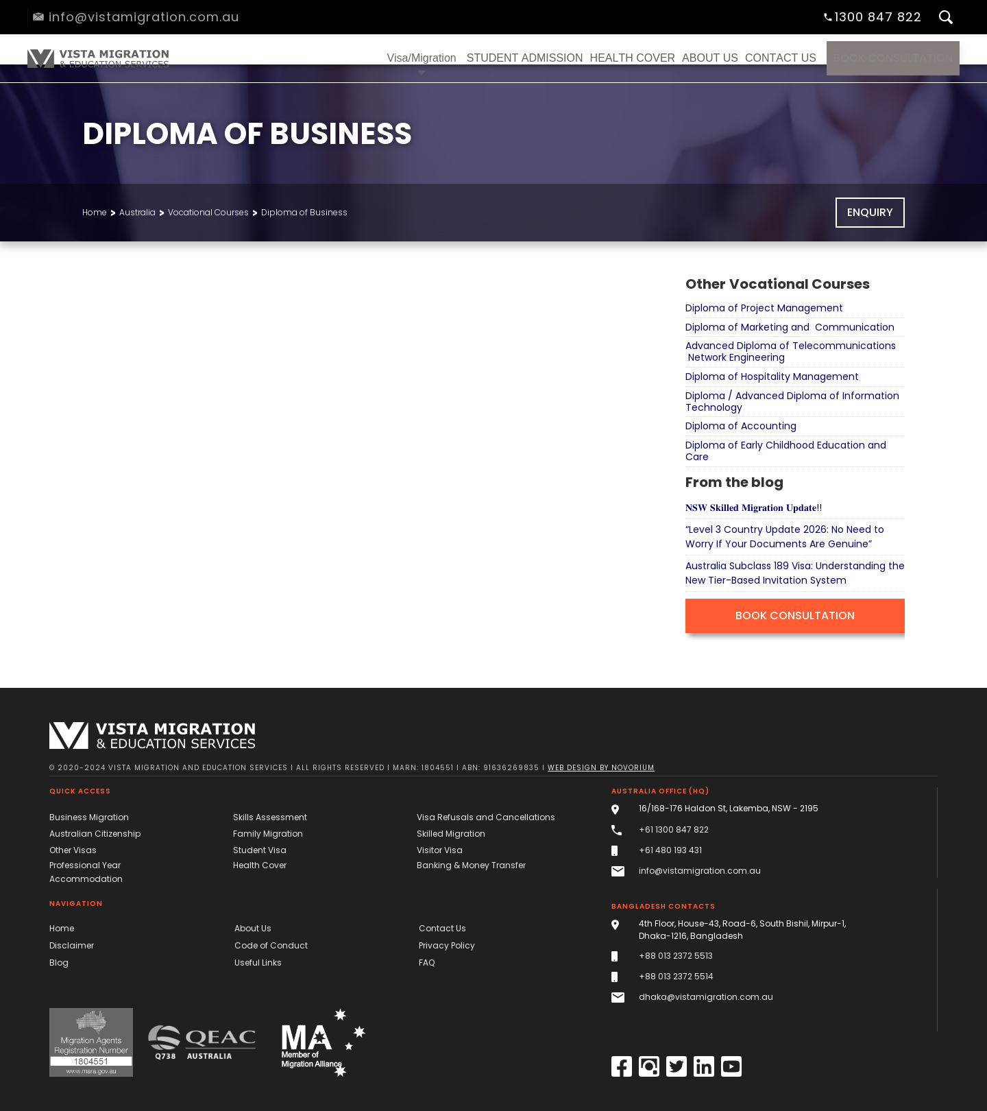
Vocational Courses (208, 212)
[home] (95, 58)
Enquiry (870, 212)
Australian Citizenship (95, 833)
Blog (59, 962)
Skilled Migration (451, 833)
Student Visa (260, 850)
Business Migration (89, 817)
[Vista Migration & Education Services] (152, 735)
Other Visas (73, 850)
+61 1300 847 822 (674, 829)
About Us (252, 928)
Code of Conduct (271, 945)
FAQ (427, 962)
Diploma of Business (304, 212)
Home (94, 212)
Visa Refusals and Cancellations (486, 817)
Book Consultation (893, 58)
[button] (421, 58)
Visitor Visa (440, 850)
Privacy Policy (447, 945)
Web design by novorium (601, 768)
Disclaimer (71, 945)
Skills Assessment (270, 817)
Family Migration (268, 833)
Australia (137, 212)
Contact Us (442, 928)
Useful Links (258, 962)
